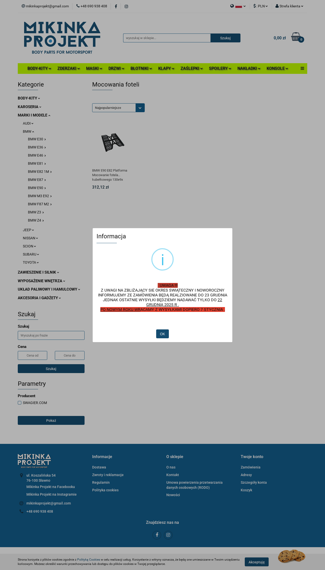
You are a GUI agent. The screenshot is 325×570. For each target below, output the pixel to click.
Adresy (246, 475)
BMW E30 (37, 139)
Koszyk (246, 490)
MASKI (94, 68)
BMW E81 (37, 163)
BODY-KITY (39, 68)
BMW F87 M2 (40, 204)
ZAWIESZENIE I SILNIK (38, 272)
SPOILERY (220, 68)
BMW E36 (37, 147)
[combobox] (118, 107)
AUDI (28, 123)
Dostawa (99, 467)
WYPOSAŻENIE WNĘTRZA (41, 281)
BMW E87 (37, 180)
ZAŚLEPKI (192, 68)
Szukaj (51, 369)
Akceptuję (257, 562)
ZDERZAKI (68, 68)
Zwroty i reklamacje (108, 475)
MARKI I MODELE (34, 115)
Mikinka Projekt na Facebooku (50, 487)
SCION (29, 246)
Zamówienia (251, 467)
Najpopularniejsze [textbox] (108, 108)
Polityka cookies (105, 490)
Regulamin (101, 482)
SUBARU (31, 254)
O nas (170, 467)
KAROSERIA (29, 107)
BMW (28, 131)
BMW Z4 (36, 220)
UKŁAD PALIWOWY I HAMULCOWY (49, 289)
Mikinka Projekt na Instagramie (51, 494)
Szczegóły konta (254, 482)
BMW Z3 (36, 212)
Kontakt (172, 475)
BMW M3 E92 (40, 196)
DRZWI (116, 68)
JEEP (28, 230)
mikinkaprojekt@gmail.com (48, 503)
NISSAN (30, 238)
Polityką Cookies (88, 559)
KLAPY (166, 68)
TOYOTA (31, 262)
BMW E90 (37, 188)
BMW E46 (37, 155)
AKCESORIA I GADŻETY (39, 298)
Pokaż (51, 420)
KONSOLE (277, 68)
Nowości (173, 495)
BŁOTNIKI (141, 68)
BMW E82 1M (40, 172)
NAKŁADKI (249, 68)
